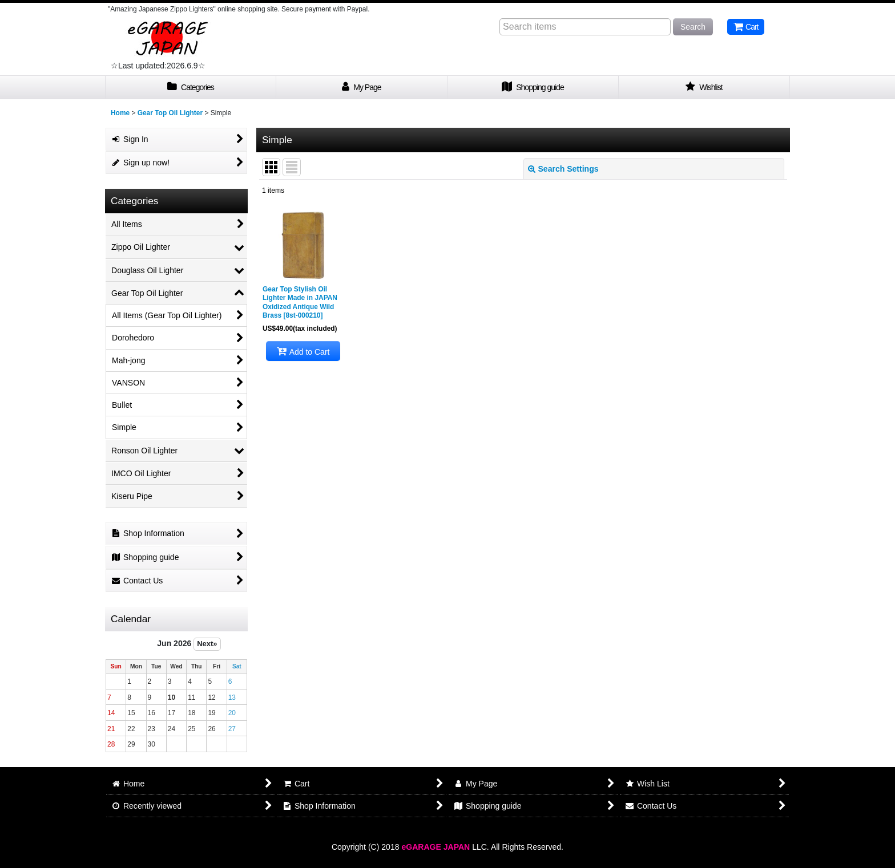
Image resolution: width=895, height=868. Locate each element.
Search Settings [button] (563, 168)
